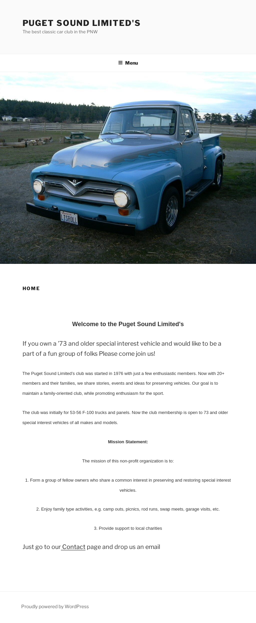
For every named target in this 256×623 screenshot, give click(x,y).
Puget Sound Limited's (82, 23)
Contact (73, 546)
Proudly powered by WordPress (55, 606)
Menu (128, 63)
